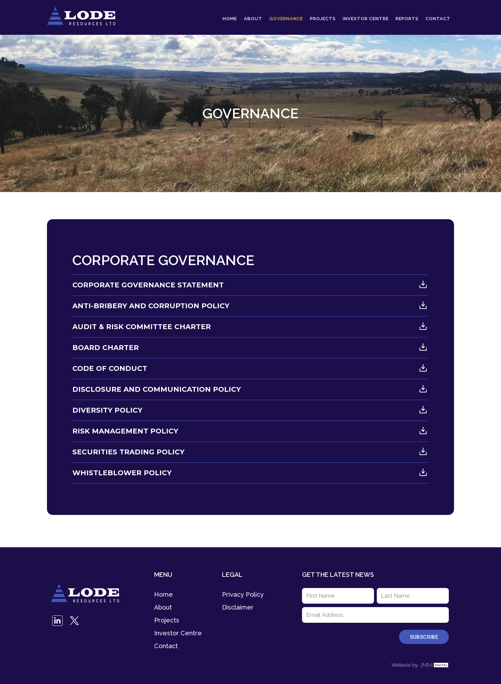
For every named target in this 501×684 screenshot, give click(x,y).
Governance (286, 18)
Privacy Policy (243, 594)
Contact (438, 18)
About (253, 18)
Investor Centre (366, 18)
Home (230, 18)
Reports (407, 18)
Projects (323, 18)
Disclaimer (238, 607)
